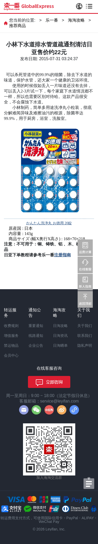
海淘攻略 (76, 20)
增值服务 (11, 335)
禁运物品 (11, 345)
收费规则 (11, 326)
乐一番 (51, 20)
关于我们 (84, 326)
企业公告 (35, 345)
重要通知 (35, 326)
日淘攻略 (60, 326)
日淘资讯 (60, 335)
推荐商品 (17, 25)
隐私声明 (84, 345)
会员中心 (11, 355)
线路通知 (35, 335)
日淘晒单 (60, 345)
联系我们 (84, 335)
